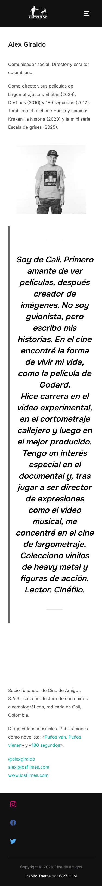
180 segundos (46, 745)
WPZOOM (68, 876)
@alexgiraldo (21, 759)
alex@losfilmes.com (28, 767)
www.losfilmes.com (28, 775)
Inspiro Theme (38, 876)
